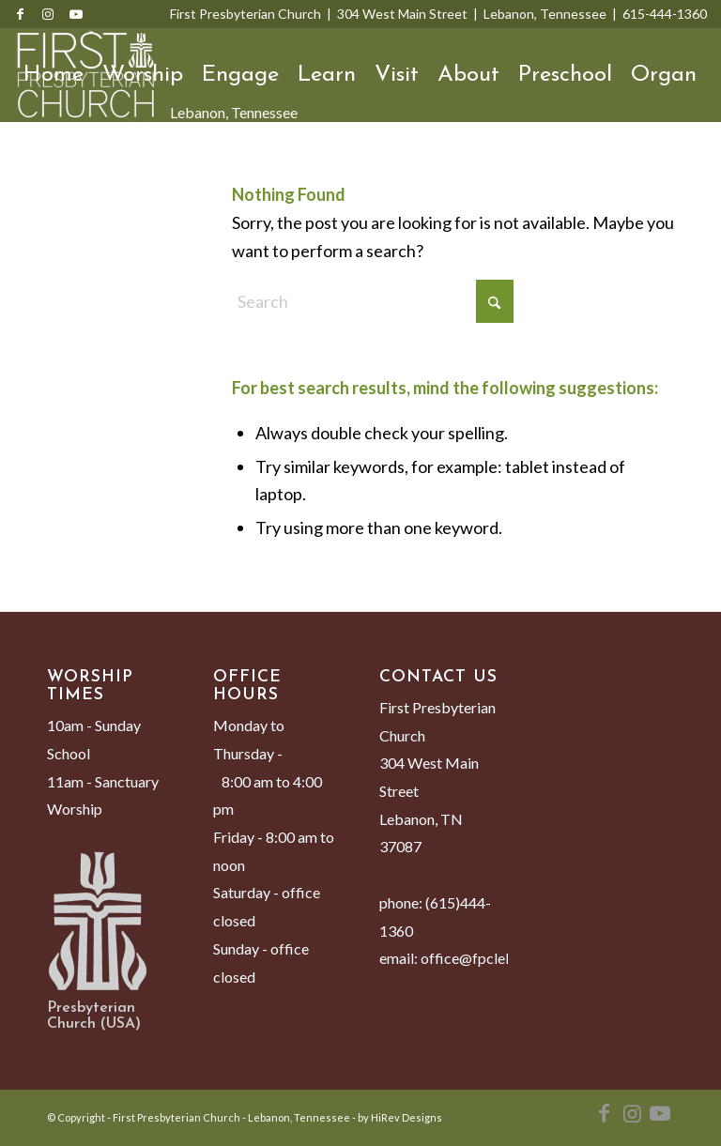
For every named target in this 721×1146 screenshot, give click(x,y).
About (468, 75)
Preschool (565, 75)
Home (53, 75)
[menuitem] (32, 169)
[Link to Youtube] (76, 14)
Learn (327, 75)
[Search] (32, 169)
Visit (397, 75)
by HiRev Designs (400, 1117)
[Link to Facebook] (20, 14)
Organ (664, 75)
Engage (240, 75)
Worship (142, 75)
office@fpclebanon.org (496, 958)
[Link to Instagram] (48, 14)
